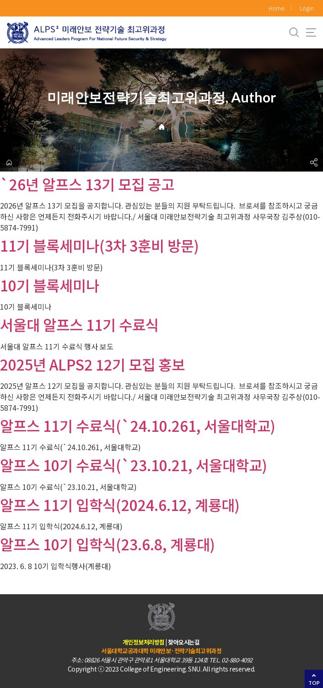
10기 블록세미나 (49, 285)
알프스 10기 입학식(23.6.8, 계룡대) (107, 543)
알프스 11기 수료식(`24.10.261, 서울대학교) (137, 425)
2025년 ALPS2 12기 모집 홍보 (92, 364)
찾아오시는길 (183, 642)
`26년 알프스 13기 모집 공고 (87, 183)
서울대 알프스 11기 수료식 (79, 324)
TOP (314, 683)
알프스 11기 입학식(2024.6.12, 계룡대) (120, 504)
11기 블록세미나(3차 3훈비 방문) (99, 245)
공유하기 (314, 162)
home (9, 162)
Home (276, 8)
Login (307, 8)
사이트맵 (311, 32)
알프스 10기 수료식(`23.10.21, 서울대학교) (133, 464)
